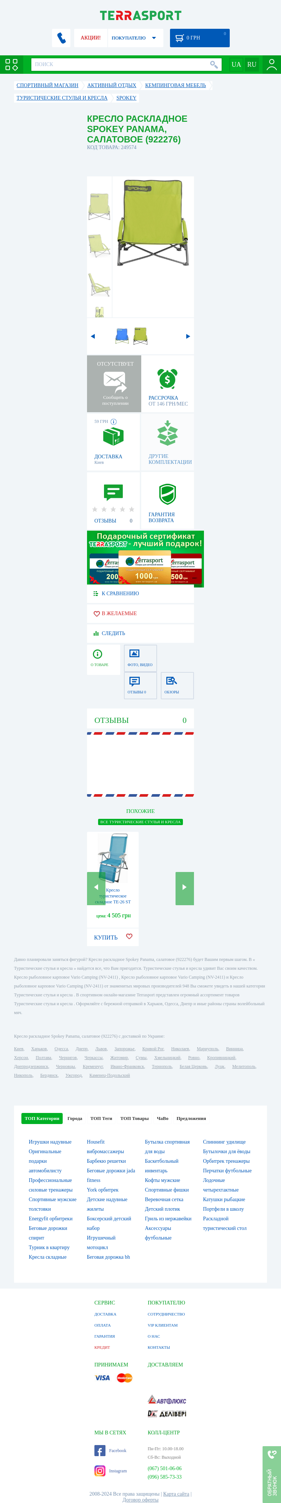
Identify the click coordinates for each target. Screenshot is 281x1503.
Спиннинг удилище (224, 1142)
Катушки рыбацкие (224, 1199)
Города (74, 1118)
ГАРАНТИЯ (104, 1336)
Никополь (23, 1075)
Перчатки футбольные (227, 1170)
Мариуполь (207, 1048)
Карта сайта (176, 1494)
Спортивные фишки (167, 1190)
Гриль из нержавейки (168, 1218)
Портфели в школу (223, 1209)
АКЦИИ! (91, 38)
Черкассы (93, 1057)
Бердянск (49, 1075)
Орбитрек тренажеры (226, 1161)
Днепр (81, 1048)
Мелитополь (244, 1066)
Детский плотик (162, 1209)
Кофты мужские (162, 1180)
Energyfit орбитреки (51, 1218)
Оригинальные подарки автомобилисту (45, 1161)
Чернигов (68, 1057)
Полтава (43, 1057)
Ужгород (73, 1075)
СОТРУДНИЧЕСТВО (166, 1314)
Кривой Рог (152, 1048)
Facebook (110, 1450)
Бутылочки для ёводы (226, 1151)
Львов (101, 1048)
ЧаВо (162, 1118)
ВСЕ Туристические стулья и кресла (140, 822)
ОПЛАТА (102, 1325)
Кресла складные (47, 1257)
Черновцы (65, 1066)
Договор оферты (140, 1500)
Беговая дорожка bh (108, 1257)
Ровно (193, 1057)
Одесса (61, 1048)
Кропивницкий (221, 1057)
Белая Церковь (193, 1066)
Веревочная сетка (164, 1199)
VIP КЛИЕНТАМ (162, 1325)
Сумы (141, 1057)
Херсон (21, 1057)
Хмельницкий (167, 1057)
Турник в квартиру (49, 1247)
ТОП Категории (42, 1118)
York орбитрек (103, 1190)
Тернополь (162, 1066)
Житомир (119, 1057)
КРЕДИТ (102, 1347)
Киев (18, 1048)
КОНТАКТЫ (159, 1347)
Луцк (220, 1066)
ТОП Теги (101, 1118)
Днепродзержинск (31, 1066)
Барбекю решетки (106, 1161)
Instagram (110, 1470)
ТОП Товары (134, 1118)
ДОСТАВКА (105, 1314)
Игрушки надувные (50, 1142)
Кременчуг (93, 1066)
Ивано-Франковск (127, 1066)
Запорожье (124, 1048)
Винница (234, 1048)
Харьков (39, 1048)
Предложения (191, 1118)
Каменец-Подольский (110, 1075)
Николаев (180, 1048)
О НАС (154, 1336)
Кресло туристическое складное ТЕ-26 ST (113, 895)
